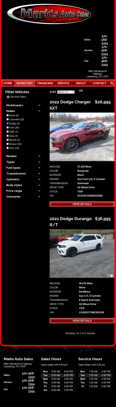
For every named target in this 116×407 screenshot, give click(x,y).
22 (110, 275)
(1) (14, 140)
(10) (15, 144)
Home (8, 83)
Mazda (12, 140)
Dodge (12, 123)
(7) (13, 131)
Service (63, 83)
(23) (16, 119)
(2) (14, 115)
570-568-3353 (104, 39)
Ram (11, 148)
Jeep (11, 136)
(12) (14, 148)
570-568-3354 (104, 50)
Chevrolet (14, 119)
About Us (81, 86)
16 (110, 158)
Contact (100, 83)
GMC (12, 131)
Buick (12, 115)
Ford (11, 127)
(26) (14, 127)
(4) (13, 136)
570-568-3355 (104, 61)
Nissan (12, 144)
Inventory (25, 83)
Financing (45, 83)
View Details (82, 204)
